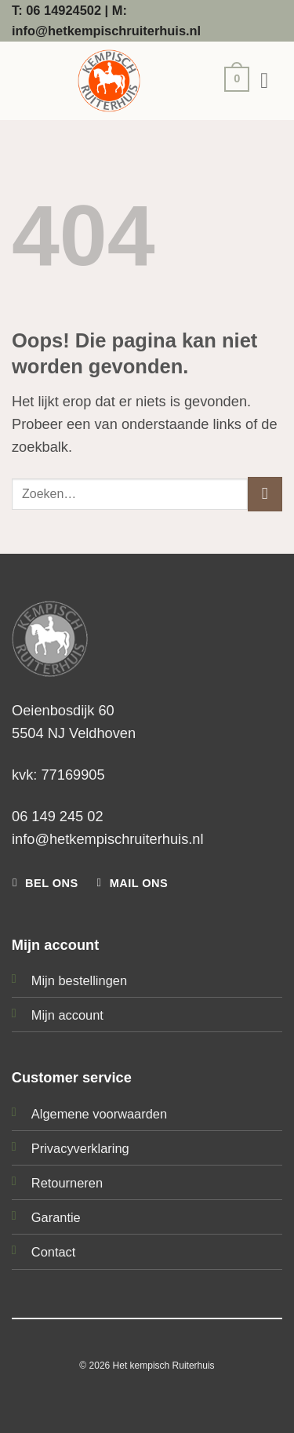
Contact (53, 1252)
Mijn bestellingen (79, 980)
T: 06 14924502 (56, 10)
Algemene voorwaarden (99, 1114)
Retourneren (67, 1183)
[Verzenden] (265, 494)
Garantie (56, 1217)
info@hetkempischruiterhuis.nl (108, 839)
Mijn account (67, 1015)
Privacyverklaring (80, 1148)
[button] (232, 81)
